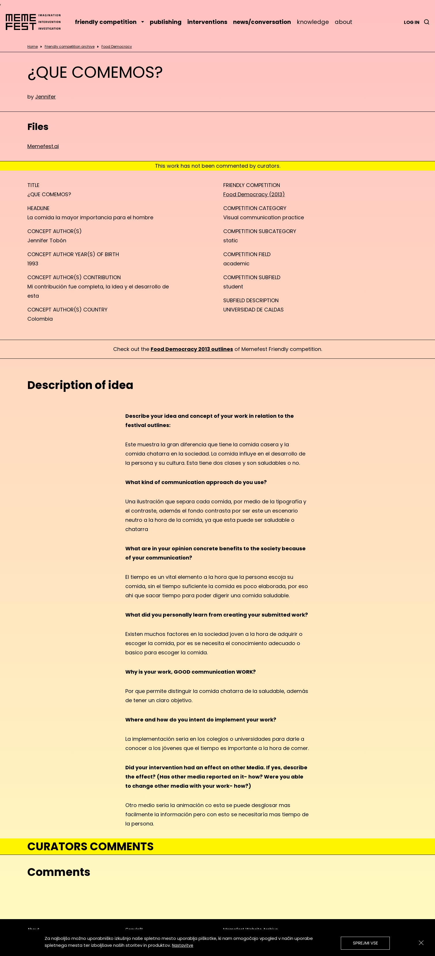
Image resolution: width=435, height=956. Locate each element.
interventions (207, 21)
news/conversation (262, 21)
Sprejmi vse (365, 943)
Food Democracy (116, 46)
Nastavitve (182, 945)
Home (32, 46)
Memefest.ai (43, 146)
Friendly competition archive (69, 46)
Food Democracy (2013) (254, 194)
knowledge (313, 21)
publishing (165, 21)
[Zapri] (421, 943)
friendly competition (109, 21)
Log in (411, 22)
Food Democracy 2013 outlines (192, 349)
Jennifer (45, 96)
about (343, 21)
